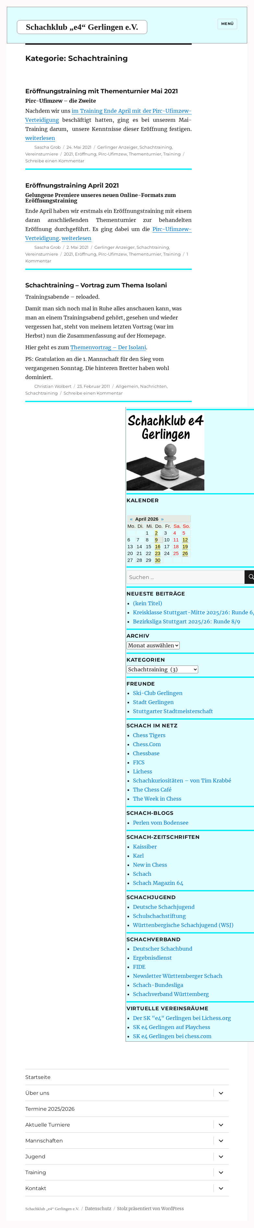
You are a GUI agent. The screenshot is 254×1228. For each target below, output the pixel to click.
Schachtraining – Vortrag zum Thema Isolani (96, 285)
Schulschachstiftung (159, 916)
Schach (142, 874)
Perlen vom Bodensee (160, 822)
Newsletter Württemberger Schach (178, 976)
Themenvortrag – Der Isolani (108, 347)
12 (185, 539)
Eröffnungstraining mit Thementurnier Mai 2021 (101, 91)
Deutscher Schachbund (162, 948)
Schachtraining (155, 147)
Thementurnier (145, 153)
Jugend (35, 1156)
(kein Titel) (147, 603)
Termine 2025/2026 (50, 1109)
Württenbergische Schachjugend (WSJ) (183, 925)
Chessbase (146, 753)
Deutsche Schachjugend (164, 907)
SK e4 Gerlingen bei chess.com (172, 1036)
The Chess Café (152, 789)
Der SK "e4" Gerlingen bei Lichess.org (182, 1018)
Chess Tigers (149, 735)
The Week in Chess (157, 798)
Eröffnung (85, 153)
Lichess (142, 771)
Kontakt (35, 1188)
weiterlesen (40, 138)
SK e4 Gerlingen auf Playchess (171, 1027)
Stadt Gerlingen (153, 702)
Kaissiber (145, 846)
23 (158, 553)
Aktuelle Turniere (47, 1125)
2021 (68, 153)
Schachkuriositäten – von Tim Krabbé (182, 780)
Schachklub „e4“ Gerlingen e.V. (82, 27)
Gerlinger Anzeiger (117, 147)
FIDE (139, 967)
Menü (227, 23)
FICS (139, 762)
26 (185, 553)
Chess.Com (147, 744)
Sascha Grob (47, 147)
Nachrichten (153, 386)
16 (158, 546)
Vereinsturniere (41, 153)
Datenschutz (98, 1208)
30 (158, 560)
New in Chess (150, 865)
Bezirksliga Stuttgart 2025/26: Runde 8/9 (186, 621)
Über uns (37, 1093)
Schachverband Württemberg (171, 994)
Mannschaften (44, 1141)
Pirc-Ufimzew (112, 153)
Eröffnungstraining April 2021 (72, 185)
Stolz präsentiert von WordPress (150, 1208)
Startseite (38, 1077)
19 (185, 546)
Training (172, 153)
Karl (138, 855)
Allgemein (127, 386)
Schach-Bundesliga (158, 985)
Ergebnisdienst (152, 958)
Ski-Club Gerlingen (158, 693)
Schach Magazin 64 (158, 883)
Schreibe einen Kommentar (54, 160)
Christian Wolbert (52, 386)
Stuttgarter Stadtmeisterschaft (173, 711)
